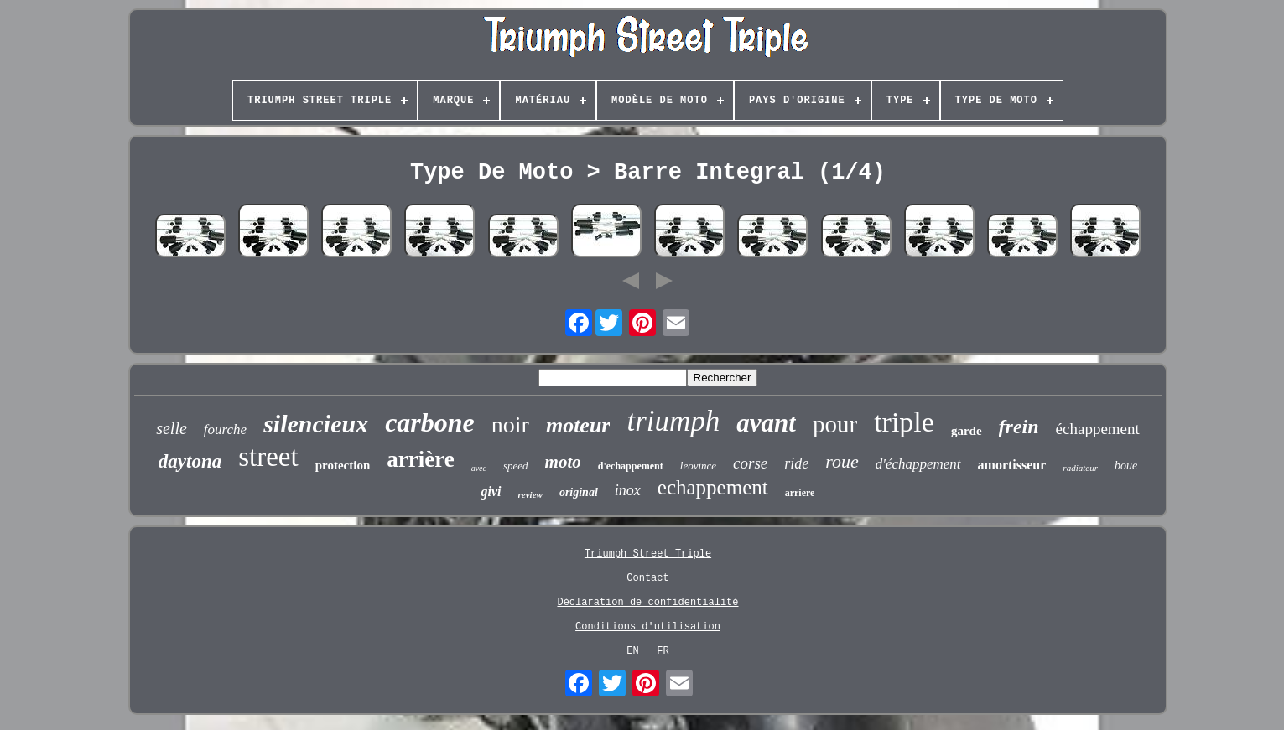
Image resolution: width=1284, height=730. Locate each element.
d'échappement (918, 464)
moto (563, 462)
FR (662, 651)
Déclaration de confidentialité (647, 602)
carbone (430, 422)
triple (904, 421)
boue (1126, 465)
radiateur (1080, 468)
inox (628, 490)
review (530, 494)
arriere (800, 493)
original (578, 492)
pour (835, 424)
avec (478, 468)
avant (766, 422)
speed (515, 465)
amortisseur (1012, 465)
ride (796, 463)
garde (966, 430)
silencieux (315, 423)
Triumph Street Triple (648, 554)
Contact (647, 578)
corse (750, 463)
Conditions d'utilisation (647, 627)
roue (842, 461)
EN (632, 651)
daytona (190, 461)
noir (510, 424)
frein (1019, 426)
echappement (713, 487)
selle (171, 428)
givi (491, 491)
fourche (225, 429)
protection (343, 465)
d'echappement (630, 466)
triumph (673, 421)
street (268, 457)
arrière (420, 459)
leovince (698, 465)
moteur (578, 425)
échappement (1098, 428)
